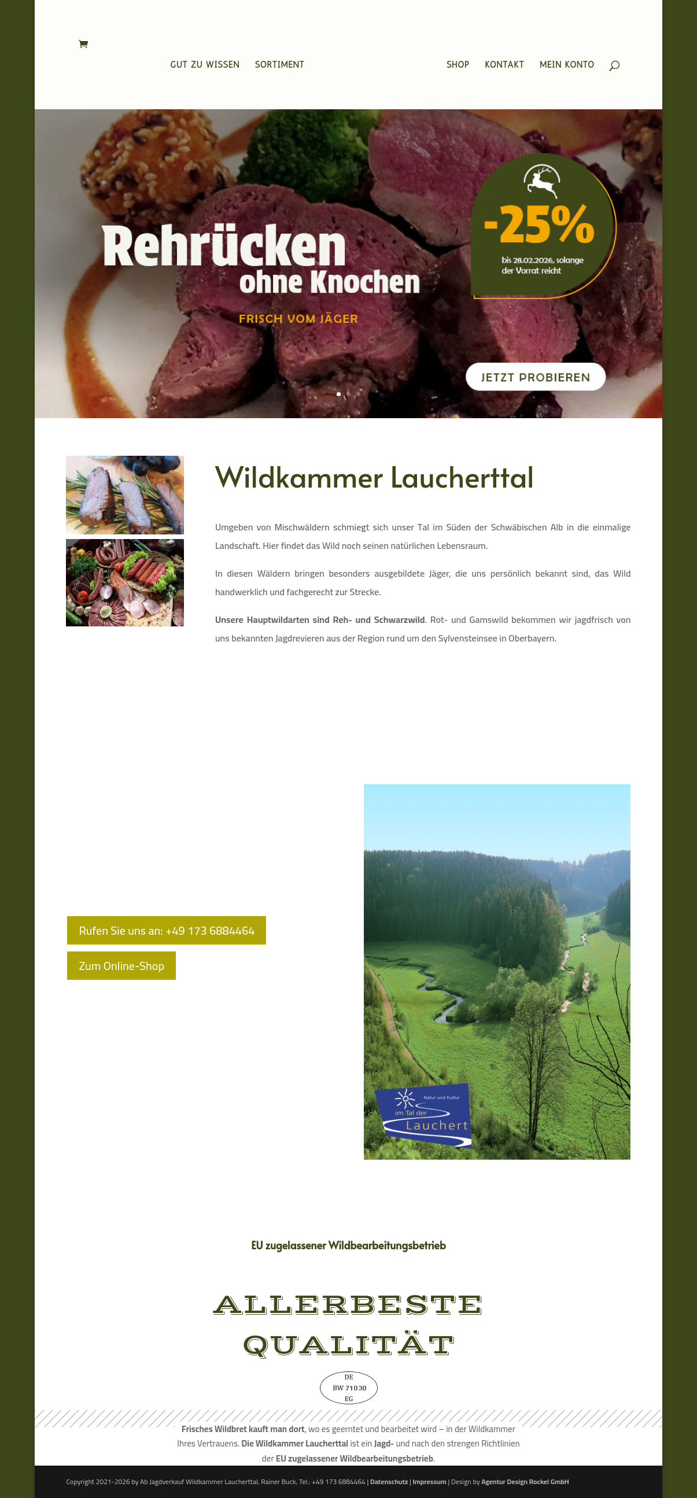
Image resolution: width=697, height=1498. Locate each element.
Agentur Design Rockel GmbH (525, 1481)
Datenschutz (389, 1481)
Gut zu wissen (208, 63)
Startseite (133, 63)
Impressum (429, 1481)
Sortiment (283, 63)
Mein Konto (563, 63)
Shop (454, 63)
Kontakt (501, 63)
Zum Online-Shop (121, 965)
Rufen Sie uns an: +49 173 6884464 (167, 930)
